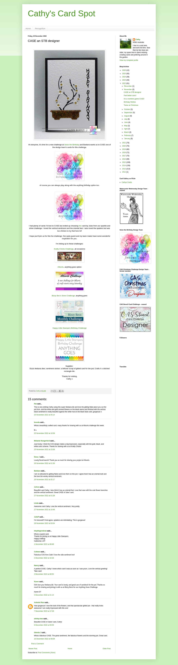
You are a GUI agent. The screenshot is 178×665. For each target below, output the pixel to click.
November (128, 89)
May (126, 126)
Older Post (107, 649)
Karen (36, 582)
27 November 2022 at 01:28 (44, 496)
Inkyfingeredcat (40, 531)
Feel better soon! (130, 95)
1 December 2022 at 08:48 (44, 544)
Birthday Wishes (130, 102)
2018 (124, 152)
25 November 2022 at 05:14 (44, 415)
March (126, 132)
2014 (124, 165)
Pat (35, 404)
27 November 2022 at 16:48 (44, 510)
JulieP (36, 517)
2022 (124, 83)
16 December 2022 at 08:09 (44, 639)
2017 (124, 156)
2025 (124, 74)
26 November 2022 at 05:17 (44, 479)
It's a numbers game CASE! (134, 99)
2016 (124, 159)
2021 (124, 143)
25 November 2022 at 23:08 (44, 449)
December (128, 86)
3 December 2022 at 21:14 (44, 595)
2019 (124, 149)
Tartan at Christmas (131, 105)
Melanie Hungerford (42, 441)
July (126, 119)
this (80, 226)
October (127, 109)
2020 (124, 146)
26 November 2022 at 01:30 (44, 463)
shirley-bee (38, 619)
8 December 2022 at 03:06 (44, 625)
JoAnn (36, 487)
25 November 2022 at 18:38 (44, 433)
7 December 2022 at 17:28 (44, 611)
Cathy (138, 39)
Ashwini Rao (39, 602)
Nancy (36, 565)
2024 (124, 77)
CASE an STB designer (132, 92)
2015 (124, 162)
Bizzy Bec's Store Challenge (63, 296)
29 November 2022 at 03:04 (44, 523)
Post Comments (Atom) (46, 653)
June (126, 122)
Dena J (36, 457)
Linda (36, 503)
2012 (124, 172)
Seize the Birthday (71, 145)
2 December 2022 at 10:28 (44, 558)
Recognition (40, 28)
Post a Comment (37, 644)
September (128, 113)
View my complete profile (129, 60)
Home (28, 28)
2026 (124, 70)
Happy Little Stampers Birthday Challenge (70, 328)
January (127, 139)
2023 (124, 80)
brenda (37, 422)
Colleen (37, 552)
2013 (124, 169)
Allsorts (61, 267)
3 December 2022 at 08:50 (44, 574)
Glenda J (37, 633)
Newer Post (33, 649)
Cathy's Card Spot (61, 13)
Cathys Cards (127, 182)
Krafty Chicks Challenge (64, 249)
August (127, 116)
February (127, 135)
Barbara (37, 471)
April (126, 129)
